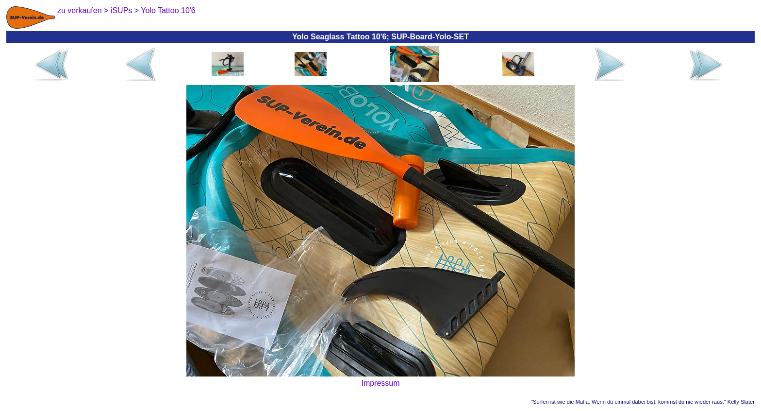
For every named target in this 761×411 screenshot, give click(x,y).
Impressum (380, 383)
